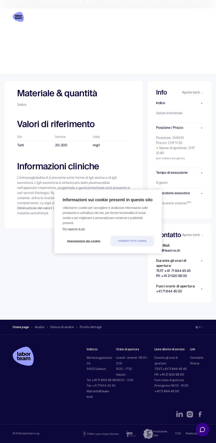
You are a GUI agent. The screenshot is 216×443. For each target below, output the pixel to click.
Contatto (196, 357)
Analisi (40, 32)
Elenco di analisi (61, 32)
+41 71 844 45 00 (166, 391)
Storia (194, 363)
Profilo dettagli (92, 32)
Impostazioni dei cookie (83, 241)
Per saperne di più (74, 229)
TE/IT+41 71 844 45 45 (170, 369)
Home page (21, 32)
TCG (178, 433)
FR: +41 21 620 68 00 (169, 374)
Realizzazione (194, 433)
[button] (179, 103)
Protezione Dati (160, 434)
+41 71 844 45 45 (104, 380)
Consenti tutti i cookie (132, 241)
